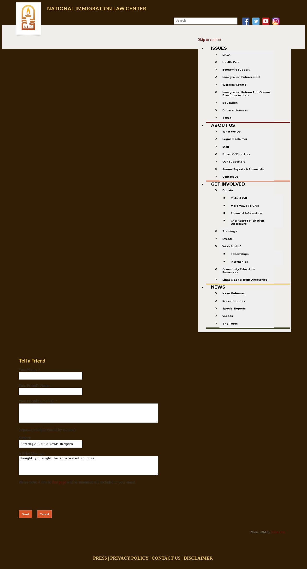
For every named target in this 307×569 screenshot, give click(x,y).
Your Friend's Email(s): (37, 401)
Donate (227, 190)
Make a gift (239, 198)
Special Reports (234, 308)
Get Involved (228, 184)
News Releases (233, 293)
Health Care (231, 62)
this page (59, 489)
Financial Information (246, 213)
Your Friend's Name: (35, 385)
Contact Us (230, 176)
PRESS (100, 565)
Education (230, 102)
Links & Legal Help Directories (244, 279)
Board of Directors (236, 154)
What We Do (231, 131)
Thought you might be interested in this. (97, 471)
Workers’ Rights (234, 84)
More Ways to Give (245, 205)
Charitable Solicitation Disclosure (247, 222)
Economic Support (236, 69)
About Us (223, 125)
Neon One (278, 539)
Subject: (25, 441)
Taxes (226, 118)
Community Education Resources (238, 270)
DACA (226, 54)
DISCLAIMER (198, 565)
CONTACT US (166, 565)
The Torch (230, 323)
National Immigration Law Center (96, 8)
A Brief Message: (32, 457)
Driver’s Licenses (235, 110)
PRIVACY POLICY (129, 565)
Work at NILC (231, 246)
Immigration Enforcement (241, 77)
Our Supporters (233, 161)
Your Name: (28, 370)
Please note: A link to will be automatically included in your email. (77, 489)
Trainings (229, 231)
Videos (227, 316)
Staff (225, 146)
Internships (239, 261)
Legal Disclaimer (234, 139)
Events (227, 239)
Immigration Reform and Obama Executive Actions (246, 94)
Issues (219, 48)
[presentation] (55, 503)
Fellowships (240, 254)
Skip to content (209, 39)
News (218, 287)
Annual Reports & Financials (243, 169)
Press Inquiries (233, 301)
